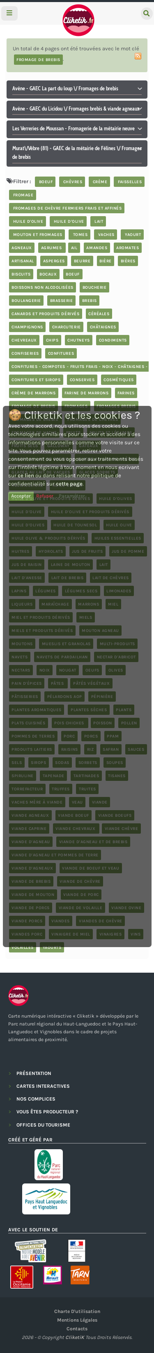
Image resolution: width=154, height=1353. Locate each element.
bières (128, 260)
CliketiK (74, 1337)
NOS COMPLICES (35, 1099)
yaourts (52, 947)
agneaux (21, 247)
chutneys (78, 339)
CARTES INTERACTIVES (43, 1086)
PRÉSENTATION (33, 1073)
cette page (69, 484)
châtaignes (103, 326)
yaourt (132, 234)
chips (52, 339)
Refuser (44, 496)
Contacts (77, 1329)
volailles (22, 947)
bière (105, 260)
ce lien (26, 475)
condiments (113, 339)
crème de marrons (33, 392)
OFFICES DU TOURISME (43, 1125)
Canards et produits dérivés (45, 313)
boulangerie (26, 300)
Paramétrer (72, 496)
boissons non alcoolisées (42, 287)
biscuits (20, 273)
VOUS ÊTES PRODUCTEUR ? (47, 1112)
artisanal (22, 260)
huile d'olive (27, 221)
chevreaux (24, 339)
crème (99, 181)
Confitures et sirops (35, 379)
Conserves (82, 379)
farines (126, 392)
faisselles (129, 181)
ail (74, 247)
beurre (82, 260)
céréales (98, 313)
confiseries (25, 353)
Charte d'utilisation (77, 1311)
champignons (27, 326)
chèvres (72, 181)
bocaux (48, 273)
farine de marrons (86, 392)
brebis (89, 300)
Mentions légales (77, 1320)
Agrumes (52, 247)
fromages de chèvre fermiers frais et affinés (66, 207)
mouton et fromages (36, 234)
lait (98, 221)
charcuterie (66, 326)
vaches (106, 234)
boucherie (95, 287)
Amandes (96, 247)
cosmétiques (118, 379)
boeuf (45, 181)
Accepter (21, 496)
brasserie (61, 300)
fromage (22, 194)
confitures (61, 353)
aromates (127, 247)
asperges (54, 260)
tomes (79, 234)
